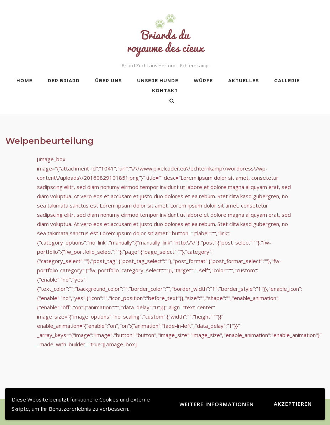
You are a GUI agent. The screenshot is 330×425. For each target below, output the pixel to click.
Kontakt (165, 90)
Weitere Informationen (216, 404)
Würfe (203, 80)
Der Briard (64, 80)
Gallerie (287, 80)
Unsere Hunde (157, 80)
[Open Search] (172, 101)
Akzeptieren (293, 403)
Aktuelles (243, 80)
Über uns (108, 80)
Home (24, 80)
